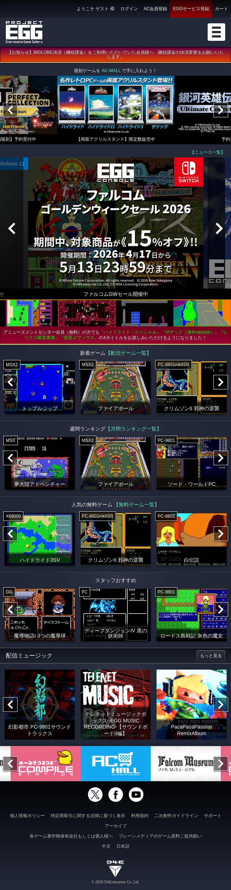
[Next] (220, 110)
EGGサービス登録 (191, 8)
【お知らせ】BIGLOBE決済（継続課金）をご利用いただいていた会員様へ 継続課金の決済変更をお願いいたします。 (115, 55)
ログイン (129, 8)
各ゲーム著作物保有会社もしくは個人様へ (71, 836)
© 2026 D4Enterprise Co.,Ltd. (115, 882)
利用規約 (140, 815)
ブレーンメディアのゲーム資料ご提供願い (160, 836)
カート (221, 8)
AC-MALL (111, 71)
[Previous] (10, 110)
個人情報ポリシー (27, 815)
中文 (106, 846)
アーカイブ (116, 826)
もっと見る (211, 656)
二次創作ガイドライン (176, 815)
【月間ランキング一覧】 (133, 429)
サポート (213, 815)
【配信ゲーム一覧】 (128, 353)
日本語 (123, 846)
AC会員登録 (156, 8)
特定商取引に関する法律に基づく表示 (88, 815)
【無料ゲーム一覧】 (136, 505)
